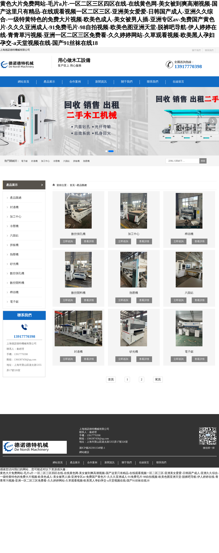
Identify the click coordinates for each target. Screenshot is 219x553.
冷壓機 (56, 161)
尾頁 (158, 379)
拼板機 (76, 161)
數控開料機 (17, 282)
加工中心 (45, 161)
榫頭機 (14, 292)
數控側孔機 (17, 273)
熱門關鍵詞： (11, 161)
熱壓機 (86, 161)
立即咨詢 (68, 241)
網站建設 (84, 452)
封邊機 (34, 161)
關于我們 (196, 50)
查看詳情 (89, 241)
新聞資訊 (101, 81)
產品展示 (49, 81)
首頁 (111, 379)
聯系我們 (209, 50)
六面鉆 (66, 161)
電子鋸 (24, 161)
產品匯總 (15, 197)
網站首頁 (23, 81)
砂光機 (14, 263)
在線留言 (178, 81)
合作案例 (75, 81)
